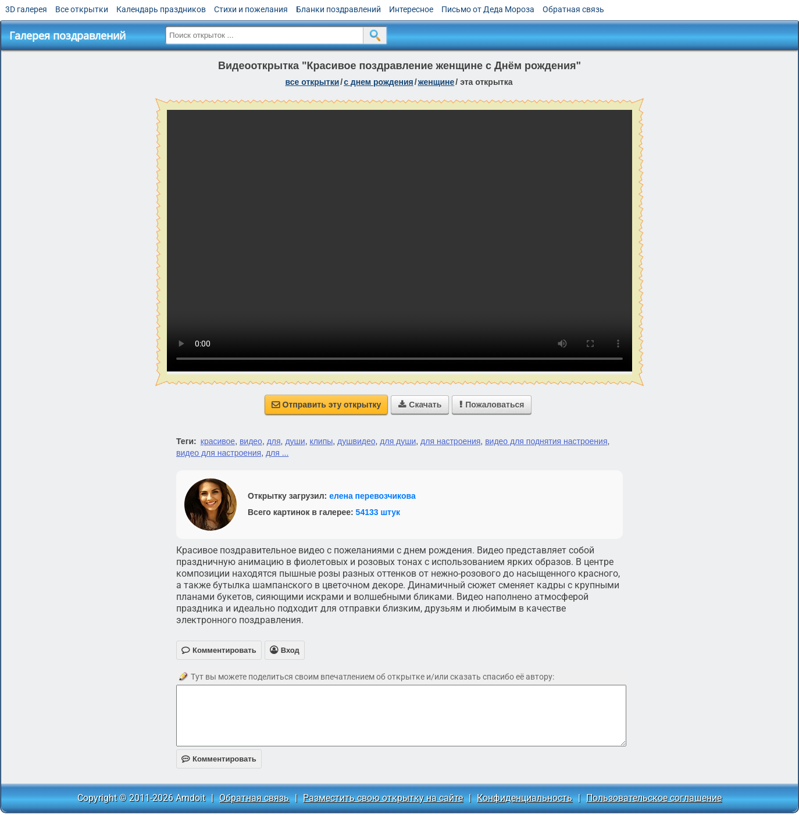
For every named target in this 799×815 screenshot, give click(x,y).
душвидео (356, 441)
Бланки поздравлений (338, 9)
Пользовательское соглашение (654, 797)
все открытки (312, 82)
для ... (277, 452)
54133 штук (378, 512)
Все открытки (81, 9)
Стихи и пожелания (251, 9)
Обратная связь (573, 9)
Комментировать (218, 759)
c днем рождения (378, 82)
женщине (436, 82)
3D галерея (26, 9)
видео (251, 441)
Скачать (419, 404)
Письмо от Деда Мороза (487, 9)
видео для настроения (218, 452)
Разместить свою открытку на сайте (383, 797)
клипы (321, 441)
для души (398, 441)
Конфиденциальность (524, 797)
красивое (218, 441)
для (274, 441)
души (295, 441)
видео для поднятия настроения (546, 441)
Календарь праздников (161, 9)
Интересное (411, 9)
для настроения (450, 441)
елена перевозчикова (372, 496)
